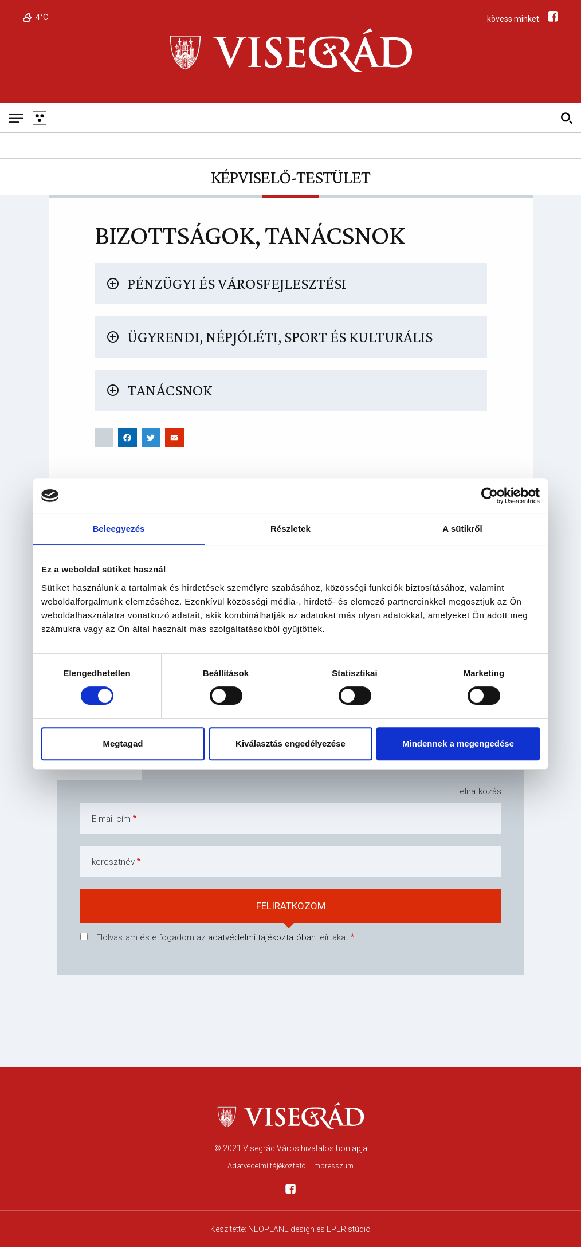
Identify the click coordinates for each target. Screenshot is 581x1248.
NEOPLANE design (281, 1229)
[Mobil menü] (15, 117)
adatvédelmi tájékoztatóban (262, 937)
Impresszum (333, 1165)
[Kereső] (566, 117)
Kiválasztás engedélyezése (290, 743)
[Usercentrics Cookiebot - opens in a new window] (489, 495)
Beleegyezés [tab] (118, 528)
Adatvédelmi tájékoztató (266, 1165)
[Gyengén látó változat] (39, 117)
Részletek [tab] (290, 528)
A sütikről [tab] (462, 528)
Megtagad (123, 743)
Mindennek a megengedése (458, 743)
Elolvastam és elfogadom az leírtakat (222, 937)
